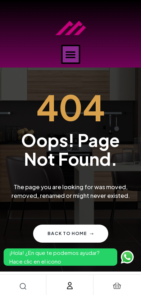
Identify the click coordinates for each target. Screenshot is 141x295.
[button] (70, 54)
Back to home (70, 233)
